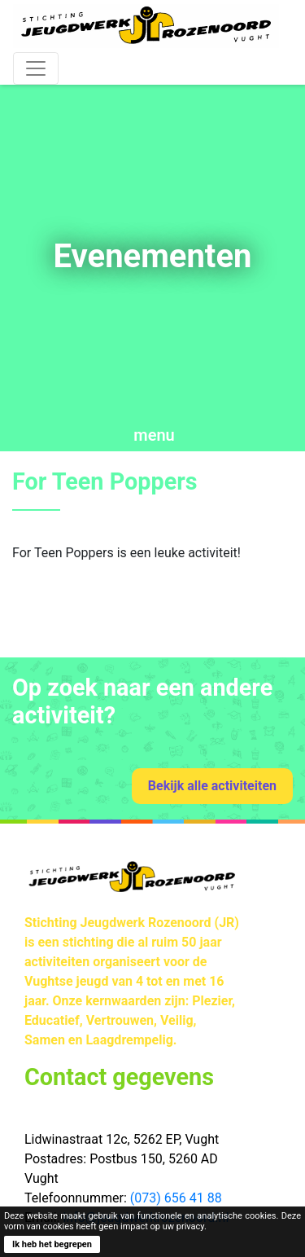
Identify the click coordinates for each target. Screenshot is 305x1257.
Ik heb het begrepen (52, 1244)
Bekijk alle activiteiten (212, 785)
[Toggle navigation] (36, 68)
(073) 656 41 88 (176, 1198)
